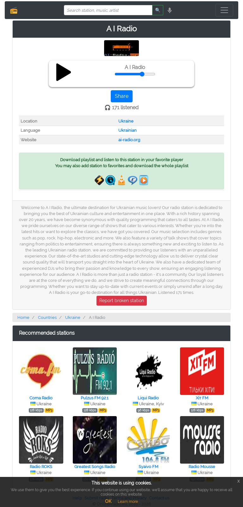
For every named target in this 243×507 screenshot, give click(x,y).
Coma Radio (41, 398)
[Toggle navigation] (224, 10)
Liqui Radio (148, 398)
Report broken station (121, 300)
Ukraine (126, 121)
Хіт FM (202, 398)
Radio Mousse (202, 466)
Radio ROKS (41, 466)
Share (121, 96)
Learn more (128, 501)
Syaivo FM (148, 466)
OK (108, 501)
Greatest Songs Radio (94, 466)
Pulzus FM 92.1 (95, 398)
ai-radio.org (129, 139)
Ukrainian (127, 130)
